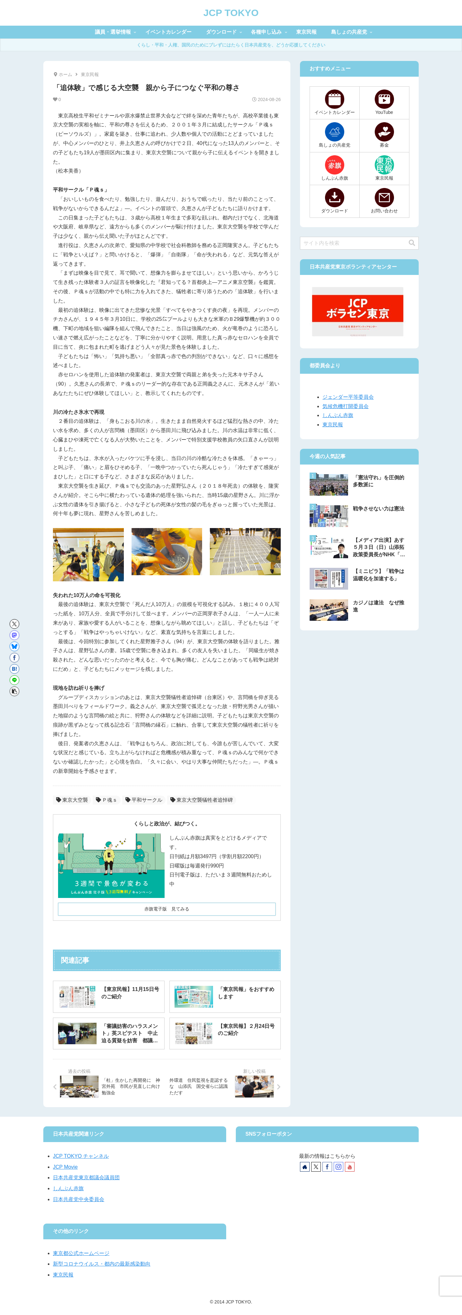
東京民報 (332, 424)
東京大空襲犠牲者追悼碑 (201, 800)
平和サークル (143, 800)
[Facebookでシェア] (14, 657)
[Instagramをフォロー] (338, 1167)
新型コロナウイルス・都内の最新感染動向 (101, 1264)
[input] (359, 243)
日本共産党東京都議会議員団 (86, 1177)
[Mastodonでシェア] (14, 635)
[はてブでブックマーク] (14, 669)
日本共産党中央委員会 (78, 1199)
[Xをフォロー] (316, 1167)
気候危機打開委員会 (345, 406)
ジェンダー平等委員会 (348, 397)
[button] (14, 691)
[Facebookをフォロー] (327, 1167)
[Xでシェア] (14, 624)
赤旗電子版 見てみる (166, 908)
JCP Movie (65, 1167)
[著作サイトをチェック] (305, 1167)
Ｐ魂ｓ (106, 800)
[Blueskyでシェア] (14, 646)
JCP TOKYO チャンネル (81, 1156)
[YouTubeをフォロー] (350, 1167)
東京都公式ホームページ (81, 1253)
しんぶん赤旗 (337, 415)
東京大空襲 (72, 800)
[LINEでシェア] (14, 680)
